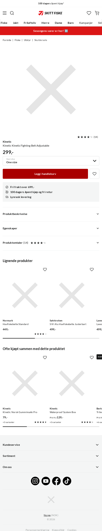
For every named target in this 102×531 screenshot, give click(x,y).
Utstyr (27, 40)
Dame (58, 22)
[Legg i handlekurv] (45, 174)
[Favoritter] (89, 13)
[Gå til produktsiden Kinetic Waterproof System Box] (72, 383)
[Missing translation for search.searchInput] (12, 13)
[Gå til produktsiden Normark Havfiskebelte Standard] (25, 295)
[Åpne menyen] (4, 13)
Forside (7, 40)
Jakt (15, 22)
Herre (45, 22)
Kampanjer (86, 22)
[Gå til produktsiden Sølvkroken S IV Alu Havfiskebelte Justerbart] (72, 295)
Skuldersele (40, 40)
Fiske (4, 22)
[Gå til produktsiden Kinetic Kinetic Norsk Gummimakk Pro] (25, 383)
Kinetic (7, 141)
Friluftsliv (30, 22)
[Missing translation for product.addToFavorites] (94, 174)
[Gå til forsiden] (50, 13)
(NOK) (51, 515)
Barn (71, 22)
